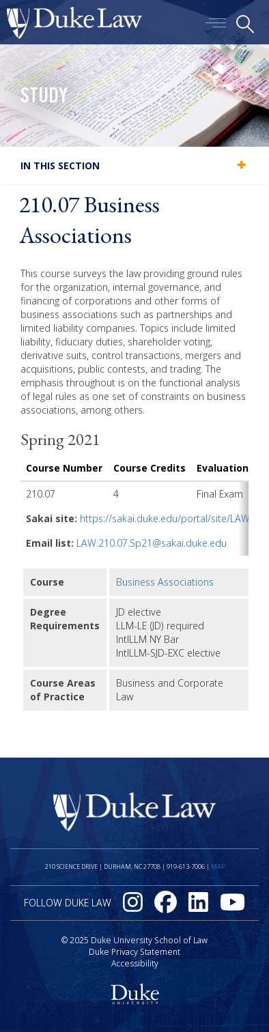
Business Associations (165, 581)
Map (218, 866)
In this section (60, 165)
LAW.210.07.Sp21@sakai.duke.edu (151, 542)
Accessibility (134, 963)
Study (44, 97)
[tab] (134, 165)
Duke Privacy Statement (134, 952)
